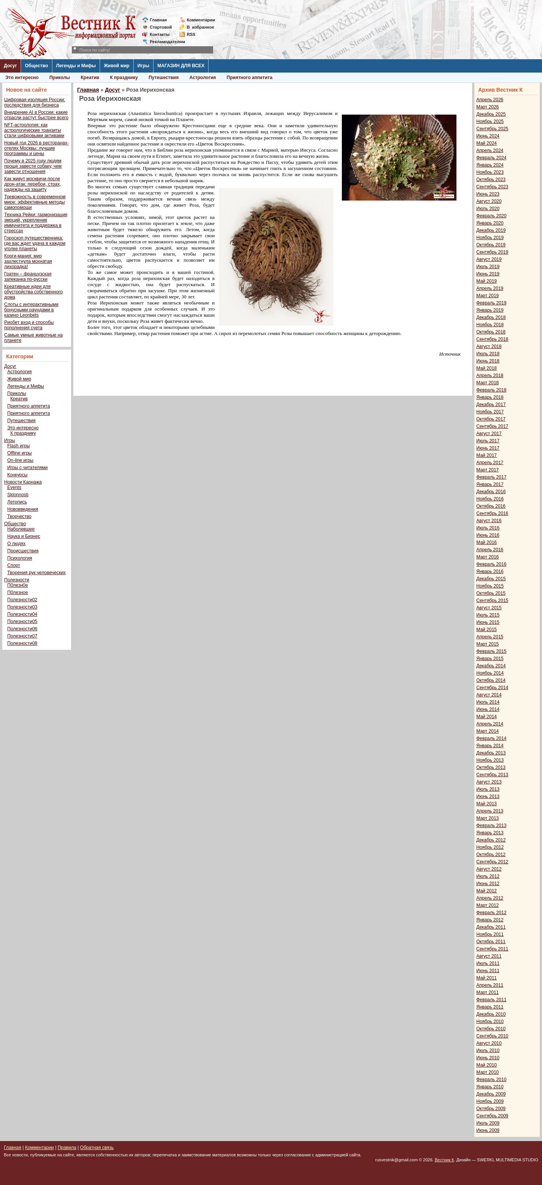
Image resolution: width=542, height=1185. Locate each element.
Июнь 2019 (488, 274)
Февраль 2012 (491, 912)
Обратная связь (96, 1147)
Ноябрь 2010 (490, 1021)
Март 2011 (487, 992)
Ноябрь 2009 (490, 1101)
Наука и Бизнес (23, 536)
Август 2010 (489, 1043)
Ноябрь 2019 (490, 237)
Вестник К (444, 1159)
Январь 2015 (489, 658)
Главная (158, 20)
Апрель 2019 (489, 288)
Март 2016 (487, 557)
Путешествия (164, 77)
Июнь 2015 (488, 622)
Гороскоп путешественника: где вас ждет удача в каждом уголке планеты (34, 243)
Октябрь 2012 (491, 854)
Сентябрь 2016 (492, 513)
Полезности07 (22, 636)
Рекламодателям (164, 41)
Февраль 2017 (491, 477)
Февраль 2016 (491, 564)
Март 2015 (487, 644)
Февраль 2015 (491, 651)
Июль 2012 (488, 876)
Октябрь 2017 (491, 419)
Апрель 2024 (489, 150)
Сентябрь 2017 (492, 426)
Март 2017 (487, 470)
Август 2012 (489, 869)
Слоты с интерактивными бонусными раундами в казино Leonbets (31, 310)
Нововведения (22, 509)
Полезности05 (22, 621)
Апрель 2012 (489, 898)
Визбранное (200, 27)
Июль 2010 (488, 1050)
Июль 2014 (488, 702)
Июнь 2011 (488, 970)
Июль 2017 (488, 441)
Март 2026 (487, 107)
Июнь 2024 (488, 136)
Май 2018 (486, 368)
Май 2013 (486, 803)
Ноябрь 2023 (490, 172)
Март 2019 (487, 295)
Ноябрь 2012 (490, 847)
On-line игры (20, 460)
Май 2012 (486, 891)
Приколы (59, 77)
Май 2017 (486, 455)
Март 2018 (487, 382)
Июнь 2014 (488, 709)
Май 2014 (486, 716)
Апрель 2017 (489, 462)
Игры (143, 65)
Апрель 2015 (489, 636)
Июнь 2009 (488, 1130)
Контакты (160, 34)
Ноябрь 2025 (490, 121)
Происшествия (23, 551)
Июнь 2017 (488, 448)
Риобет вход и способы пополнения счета (29, 325)
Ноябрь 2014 (490, 673)
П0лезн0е (17, 585)
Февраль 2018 (491, 390)
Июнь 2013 (488, 796)
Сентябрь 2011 (492, 949)
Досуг (10, 65)
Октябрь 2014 (491, 680)
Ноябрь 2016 (490, 499)
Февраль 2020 (491, 216)
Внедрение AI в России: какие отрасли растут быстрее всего (36, 115)
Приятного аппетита (249, 77)
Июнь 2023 (488, 194)
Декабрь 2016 (491, 491)
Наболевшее (21, 529)
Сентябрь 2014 (492, 687)
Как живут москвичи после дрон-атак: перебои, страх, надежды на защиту (32, 184)
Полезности (16, 580)
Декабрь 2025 (491, 114)
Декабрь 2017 (491, 404)
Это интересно (22, 77)
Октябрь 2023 (491, 179)
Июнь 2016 (488, 535)
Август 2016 (489, 520)
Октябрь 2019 (491, 245)
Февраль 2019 (491, 303)
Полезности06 (22, 628)
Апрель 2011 (489, 985)
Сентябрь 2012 (492, 861)
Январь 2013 (489, 832)
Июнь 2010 (488, 1057)
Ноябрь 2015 (490, 586)
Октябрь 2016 (491, 506)
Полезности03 (22, 607)
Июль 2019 (488, 266)
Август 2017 (489, 433)
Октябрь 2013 (491, 767)
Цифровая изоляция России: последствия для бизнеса (34, 102)
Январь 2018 (489, 397)
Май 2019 (486, 281)
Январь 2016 (489, 571)
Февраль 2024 (491, 157)
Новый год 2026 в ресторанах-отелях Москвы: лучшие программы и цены (36, 148)
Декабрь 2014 (491, 666)
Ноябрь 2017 (490, 411)
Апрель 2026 (489, 99)
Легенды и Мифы (76, 65)
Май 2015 (486, 629)
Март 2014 (487, 731)
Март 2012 (487, 905)
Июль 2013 (488, 789)
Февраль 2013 (491, 825)
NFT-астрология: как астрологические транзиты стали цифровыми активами (34, 130)
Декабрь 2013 (491, 753)
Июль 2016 (488, 528)
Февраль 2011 (491, 999)
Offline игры (19, 453)
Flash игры (18, 445)
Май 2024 (486, 143)
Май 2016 (486, 542)
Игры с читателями (27, 467)
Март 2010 (487, 1072)
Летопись (17, 502)
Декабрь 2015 (491, 578)
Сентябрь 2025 (492, 128)
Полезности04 (22, 614)
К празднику (124, 77)
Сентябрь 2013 (492, 774)
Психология (19, 558)
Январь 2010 (489, 1086)
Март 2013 (487, 818)
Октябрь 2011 (491, 941)
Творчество (19, 516)
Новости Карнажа (23, 482)
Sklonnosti (17, 494)
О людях (16, 543)
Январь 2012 (489, 920)
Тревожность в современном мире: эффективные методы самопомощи (35, 202)
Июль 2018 (488, 353)
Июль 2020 (488, 208)
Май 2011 (486, 978)
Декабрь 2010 (491, 1014)
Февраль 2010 (491, 1079)
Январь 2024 (489, 165)
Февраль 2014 (491, 738)
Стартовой (161, 27)
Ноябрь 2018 (490, 324)
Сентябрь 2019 (492, 252)
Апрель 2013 (489, 811)
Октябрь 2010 (491, 1028)
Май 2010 (486, 1065)
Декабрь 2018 (491, 317)
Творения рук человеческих (36, 572)
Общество (36, 65)
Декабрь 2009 (491, 1094)
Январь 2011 (489, 1007)
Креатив (90, 77)
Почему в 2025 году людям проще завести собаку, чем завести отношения (32, 166)
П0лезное (17, 592)
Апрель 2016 (489, 549)
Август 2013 (489, 782)
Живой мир (116, 65)
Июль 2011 (488, 963)
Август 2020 (489, 201)
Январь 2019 (489, 310)
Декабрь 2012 (491, 840)
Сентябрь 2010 (492, 1036)
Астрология (202, 77)
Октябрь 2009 (491, 1108)
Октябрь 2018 (491, 332)
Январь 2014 (489, 745)
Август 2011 (489, 956)
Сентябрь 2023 (492, 186)
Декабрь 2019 (491, 230)
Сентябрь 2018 (492, 339)
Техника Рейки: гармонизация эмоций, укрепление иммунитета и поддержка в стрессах (35, 222)
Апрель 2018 (489, 375)
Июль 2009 (488, 1123)
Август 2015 (489, 607)
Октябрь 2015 (491, 593)
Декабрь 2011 (491, 927)
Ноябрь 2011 (490, 934)
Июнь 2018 (488, 361)
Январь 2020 (489, 223)
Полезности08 (22, 643)
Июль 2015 (488, 615)
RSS (191, 34)
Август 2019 (489, 259)
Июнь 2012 (488, 883)
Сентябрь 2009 (492, 1116)
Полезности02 (22, 599)
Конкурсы (17, 475)
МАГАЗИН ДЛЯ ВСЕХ (180, 65)
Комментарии (201, 20)
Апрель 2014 (489, 724)
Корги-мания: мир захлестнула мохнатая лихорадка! (28, 261)
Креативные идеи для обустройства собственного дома (33, 292)
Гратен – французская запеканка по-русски (28, 276)
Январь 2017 (489, 484)
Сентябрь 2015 (492, 600)
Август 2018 (489, 346)
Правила (67, 1147)
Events (14, 487)
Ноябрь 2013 (490, 760)
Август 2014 (489, 695)
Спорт (13, 565)
